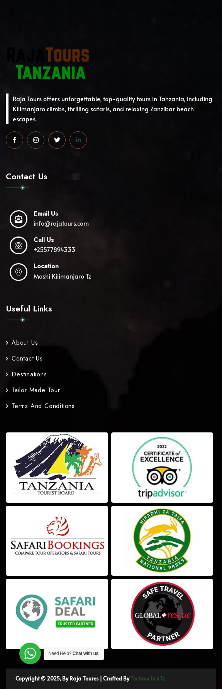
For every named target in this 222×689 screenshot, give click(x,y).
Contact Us (24, 358)
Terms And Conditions (40, 405)
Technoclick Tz (147, 678)
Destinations (26, 374)
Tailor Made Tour (33, 390)
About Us (22, 342)
